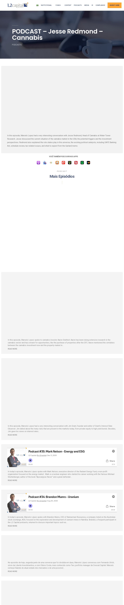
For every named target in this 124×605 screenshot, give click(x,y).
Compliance (100, 5)
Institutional (47, 5)
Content (68, 5)
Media (86, 5)
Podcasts (78, 5)
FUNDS (59, 5)
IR (92, 5)
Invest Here (114, 5)
